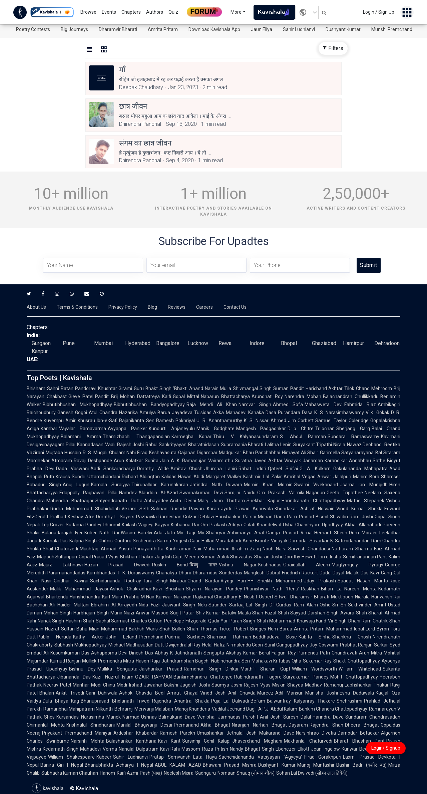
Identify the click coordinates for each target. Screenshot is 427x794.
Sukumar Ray (317, 661)
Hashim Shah (80, 620)
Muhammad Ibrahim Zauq (232, 548)
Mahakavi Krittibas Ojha (276, 661)
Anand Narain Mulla (210, 388)
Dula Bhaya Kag (61, 701)
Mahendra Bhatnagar (70, 500)
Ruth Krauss (57, 476)
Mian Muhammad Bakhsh (116, 628)
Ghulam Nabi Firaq (128, 452)
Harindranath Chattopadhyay (313, 500)
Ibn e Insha (330, 556)
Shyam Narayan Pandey (214, 588)
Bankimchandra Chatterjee (203, 677)
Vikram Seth (135, 508)
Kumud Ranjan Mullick (73, 661)
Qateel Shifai (283, 468)
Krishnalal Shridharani (90, 725)
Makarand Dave (276, 733)
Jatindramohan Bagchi (185, 661)
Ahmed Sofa (288, 404)
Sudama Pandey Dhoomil (93, 524)
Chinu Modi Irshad (122, 685)
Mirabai (178, 580)
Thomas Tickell (216, 628)
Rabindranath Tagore (257, 677)
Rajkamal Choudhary (215, 596)
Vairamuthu (220, 460)
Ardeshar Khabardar (135, 733)
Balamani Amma (81, 436)
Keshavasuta (162, 452)
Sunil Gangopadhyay (286, 644)
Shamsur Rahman (229, 636)
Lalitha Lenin (278, 444)
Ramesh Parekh (177, 733)
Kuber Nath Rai (101, 532)
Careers (204, 307)
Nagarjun (315, 492)
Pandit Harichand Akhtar (316, 388)
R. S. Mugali (95, 452)
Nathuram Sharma (352, 548)
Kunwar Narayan (173, 596)
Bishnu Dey (82, 669)
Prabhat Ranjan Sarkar (364, 644)
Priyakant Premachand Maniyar (77, 733)
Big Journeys (74, 29)
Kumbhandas (101, 572)
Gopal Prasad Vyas (98, 556)
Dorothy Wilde (152, 468)
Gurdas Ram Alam (297, 604)
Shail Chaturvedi (60, 548)
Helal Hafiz (213, 644)
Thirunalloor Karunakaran (159, 484)
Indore (257, 343)
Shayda (295, 685)
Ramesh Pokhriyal (175, 420)
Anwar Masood (152, 612)
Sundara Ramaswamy (353, 436)
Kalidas (168, 476)
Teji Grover (52, 524)
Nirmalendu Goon (245, 644)
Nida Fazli (149, 604)
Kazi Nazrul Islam (112, 677)
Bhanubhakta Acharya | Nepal (119, 765)
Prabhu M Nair (139, 596)
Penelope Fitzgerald (185, 620)
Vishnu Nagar (238, 564)
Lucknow (197, 343)
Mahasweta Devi (324, 404)
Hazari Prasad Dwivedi (117, 564)
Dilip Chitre (301, 428)
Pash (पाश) (151, 773)
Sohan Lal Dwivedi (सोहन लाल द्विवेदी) (312, 773)
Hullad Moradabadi (221, 540)
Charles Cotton (146, 620)
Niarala (362, 596)
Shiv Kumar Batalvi (216, 612)
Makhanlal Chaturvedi (308, 741)
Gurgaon (41, 343)
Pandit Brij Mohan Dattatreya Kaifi (133, 396)
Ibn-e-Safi (107, 420)
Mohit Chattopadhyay (354, 677)
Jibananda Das (74, 677)
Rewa (225, 343)
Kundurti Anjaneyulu (172, 428)
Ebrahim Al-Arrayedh (114, 604)
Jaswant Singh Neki (184, 604)
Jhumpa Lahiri (220, 468)
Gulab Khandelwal (262, 524)
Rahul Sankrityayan (165, 444)
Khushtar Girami (115, 388)
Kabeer (103, 757)
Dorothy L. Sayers (115, 516)
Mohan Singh (58, 612)
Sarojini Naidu (240, 492)
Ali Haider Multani (69, 604)
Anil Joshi (271, 717)
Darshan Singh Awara (331, 612)
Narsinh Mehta (87, 741)
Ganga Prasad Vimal (289, 532)
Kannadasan (90, 444)
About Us (36, 307)
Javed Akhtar (268, 460)
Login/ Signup (385, 748)
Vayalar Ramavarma (82, 428)
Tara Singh (155, 580)
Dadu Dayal (332, 572)
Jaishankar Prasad (160, 669)
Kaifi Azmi (127, 773)
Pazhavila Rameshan (158, 516)
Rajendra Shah (326, 725)
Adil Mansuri (289, 693)
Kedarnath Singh (60, 749)
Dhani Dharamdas (198, 572)
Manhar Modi (87, 685)
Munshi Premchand (391, 29)
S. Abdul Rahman (303, 436)
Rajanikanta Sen (136, 420)
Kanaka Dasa (262, 412)
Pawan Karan (204, 508)
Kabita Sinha (315, 636)
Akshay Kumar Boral (248, 652)
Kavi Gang (381, 572)
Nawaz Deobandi (365, 444)
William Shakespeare (71, 757)
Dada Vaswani (72, 468)
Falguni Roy (284, 652)
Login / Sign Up (378, 12)
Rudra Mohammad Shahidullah (85, 508)
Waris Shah (158, 628)
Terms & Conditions (77, 307)
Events (109, 12)
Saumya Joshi (226, 685)
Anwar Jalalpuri (334, 476)
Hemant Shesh (330, 532)
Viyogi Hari (233, 580)
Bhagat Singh (259, 749)
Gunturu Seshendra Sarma (142, 540)
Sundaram (356, 717)
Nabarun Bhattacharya (225, 396)
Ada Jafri (164, 532)
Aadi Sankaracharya (112, 468)
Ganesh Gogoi (72, 412)
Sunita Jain (157, 460)
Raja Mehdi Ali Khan (211, 404)
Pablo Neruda (54, 636)
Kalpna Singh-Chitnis (91, 540)
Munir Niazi (122, 612)
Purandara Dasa (295, 412)
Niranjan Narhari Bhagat (259, 725)
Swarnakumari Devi (201, 492)
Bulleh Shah (185, 628)
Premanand (186, 725)
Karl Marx (112, 596)
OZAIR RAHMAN (153, 677)
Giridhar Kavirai (71, 580)
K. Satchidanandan (350, 540)
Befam (258, 701)
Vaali (110, 444)
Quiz (173, 12)
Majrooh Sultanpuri (57, 556)
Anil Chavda (242, 693)
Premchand (151, 636)
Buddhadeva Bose (275, 636)
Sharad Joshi (268, 556)
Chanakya (166, 572)
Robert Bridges (250, 628)
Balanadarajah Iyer (62, 532)
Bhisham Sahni (43, 388)
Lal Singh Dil (260, 604)
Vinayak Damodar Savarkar (299, 540)
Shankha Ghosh (351, 636)
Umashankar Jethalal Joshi (227, 733)
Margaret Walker (224, 476)
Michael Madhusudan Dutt (136, 644)
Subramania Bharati (242, 444)
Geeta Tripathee (345, 492)
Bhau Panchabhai (261, 452)
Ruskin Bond (170, 564)
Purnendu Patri (314, 652)
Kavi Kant (169, 741)
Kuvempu (54, 420)
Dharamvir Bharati (118, 29)
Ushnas (149, 717)
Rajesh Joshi (130, 444)
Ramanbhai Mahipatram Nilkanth (78, 709)
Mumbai (103, 343)
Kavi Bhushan (168, 588)
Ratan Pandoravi (78, 388)
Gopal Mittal (186, 396)
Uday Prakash (320, 580)
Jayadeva (182, 412)
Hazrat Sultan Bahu (66, 628)
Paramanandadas (66, 572)
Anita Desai (183, 500)
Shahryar (216, 532)
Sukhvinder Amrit (367, 604)
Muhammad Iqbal (345, 628)
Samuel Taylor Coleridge (342, 420)
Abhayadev (156, 500)
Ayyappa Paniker (127, 428)
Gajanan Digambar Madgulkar (209, 452)
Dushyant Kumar (343, 29)
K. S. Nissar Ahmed (265, 420)
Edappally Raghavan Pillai (88, 492)
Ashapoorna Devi (109, 652)
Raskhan (310, 588)
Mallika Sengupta (117, 669)
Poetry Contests (33, 29)
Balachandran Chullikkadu (351, 396)
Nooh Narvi (274, 548)
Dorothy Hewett (300, 556)
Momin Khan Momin (268, 484)
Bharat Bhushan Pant (359, 741)
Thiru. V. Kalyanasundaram (246, 436)
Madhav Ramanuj (324, 685)
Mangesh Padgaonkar (261, 428)
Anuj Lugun (76, 484)
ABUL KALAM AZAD (178, 765)
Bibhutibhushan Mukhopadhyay (77, 404)
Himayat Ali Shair (300, 452)
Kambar (49, 428)
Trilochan (325, 428)
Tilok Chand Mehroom (368, 388)
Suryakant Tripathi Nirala (319, 444)
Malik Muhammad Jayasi (79, 588)
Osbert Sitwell (274, 596)
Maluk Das (357, 572)
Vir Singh (337, 620)
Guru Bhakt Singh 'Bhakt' (160, 388)
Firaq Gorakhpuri (322, 757)
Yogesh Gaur (186, 540)
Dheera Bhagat (362, 725)
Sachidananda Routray (115, 580)
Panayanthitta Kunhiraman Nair (167, 548)
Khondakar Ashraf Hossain (305, 508)
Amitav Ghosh (186, 468)
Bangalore (167, 343)
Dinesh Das (141, 652)
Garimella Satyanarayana (347, 452)
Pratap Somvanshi (170, 757)
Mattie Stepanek (365, 500)
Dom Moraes (363, 532)
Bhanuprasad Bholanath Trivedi (115, 701)
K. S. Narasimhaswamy (339, 412)
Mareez (265, 693)
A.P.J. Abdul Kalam (277, 709)
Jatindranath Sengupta (199, 652)
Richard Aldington (141, 476)
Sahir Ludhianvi (299, 29)
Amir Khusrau (80, 420)
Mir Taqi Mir (190, 532)
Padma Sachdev (185, 636)
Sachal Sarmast (112, 620)
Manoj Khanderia (192, 709)
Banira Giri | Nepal (61, 765)
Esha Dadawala (357, 693)
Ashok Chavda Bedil (142, 693)
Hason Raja (147, 661)
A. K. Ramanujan (188, 460)
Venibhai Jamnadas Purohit (227, 717)
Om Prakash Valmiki (280, 492)
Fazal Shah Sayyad (285, 612)
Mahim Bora (366, 476)
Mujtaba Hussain (63, 452)
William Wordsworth (314, 669)
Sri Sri (339, 604)
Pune (69, 343)
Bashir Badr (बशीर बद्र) (361, 765)
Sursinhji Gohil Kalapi (206, 741)
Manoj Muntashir (316, 765)
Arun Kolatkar (128, 460)
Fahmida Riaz (360, 404)
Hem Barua (280, 628)
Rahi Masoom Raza (191, 749)
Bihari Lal (332, 588)
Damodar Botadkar (358, 733)
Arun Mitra (370, 652)
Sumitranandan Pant (365, 556)
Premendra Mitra (116, 661)
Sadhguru (205, 773)
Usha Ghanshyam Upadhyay (313, 524)
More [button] (236, 12)
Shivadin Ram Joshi (351, 516)
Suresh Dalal (297, 717)
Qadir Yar (218, 620)
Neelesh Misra (178, 773)
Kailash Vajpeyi (137, 524)
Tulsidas (202, 412)
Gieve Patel (80, 396)
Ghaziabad (324, 343)
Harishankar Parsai (236, 516)
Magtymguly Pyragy (357, 564)
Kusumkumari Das (69, 652)
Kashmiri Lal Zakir (262, 476)
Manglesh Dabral (262, 572)
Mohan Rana (271, 516)
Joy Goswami (324, 644)
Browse (88, 12)
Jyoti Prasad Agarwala (247, 508)
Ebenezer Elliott (292, 749)
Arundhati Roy (267, 396)
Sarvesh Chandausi (309, 548)
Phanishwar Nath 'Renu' (271, 588)
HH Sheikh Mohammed (275, 580)
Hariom (107, 773)
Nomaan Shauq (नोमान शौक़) (246, 773)
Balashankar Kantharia (131, 741)
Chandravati (344, 652)
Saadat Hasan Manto (363, 580)
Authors (154, 12)
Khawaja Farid (311, 620)
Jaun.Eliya (261, 29)
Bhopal (289, 343)
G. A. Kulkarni (316, 468)
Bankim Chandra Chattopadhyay (333, 709)
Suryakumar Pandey (306, 677)
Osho (325, 604)
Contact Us (235, 307)
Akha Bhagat (215, 725)
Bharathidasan (203, 444)
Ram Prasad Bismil (307, 516)
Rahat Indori (252, 468)
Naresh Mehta (360, 588)
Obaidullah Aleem (306, 564)
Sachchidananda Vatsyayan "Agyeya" (261, 757)
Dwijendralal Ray (182, 644)
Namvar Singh (255, 404)
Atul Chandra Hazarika (113, 412)
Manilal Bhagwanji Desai (144, 725)
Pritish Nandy (229, 749)
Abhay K (164, 652)
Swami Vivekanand (316, 484)
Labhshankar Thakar (367, 685)
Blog (152, 307)
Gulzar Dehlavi (198, 516)
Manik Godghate (215, 428)
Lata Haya (205, 757)
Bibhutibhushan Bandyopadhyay (149, 404)
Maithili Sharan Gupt (265, 669)
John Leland (121, 636)
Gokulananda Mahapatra (360, 468)
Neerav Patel (57, 685)
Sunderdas (230, 572)
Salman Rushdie (169, 508)
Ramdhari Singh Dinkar (211, 669)
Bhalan (46, 693)
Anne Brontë (256, 540)
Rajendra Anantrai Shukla (180, 701)
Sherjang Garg (353, 428)
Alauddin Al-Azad (158, 492)
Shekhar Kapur (263, 500)
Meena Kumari (199, 556)
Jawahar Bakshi (161, 685)
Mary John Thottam (221, 500)
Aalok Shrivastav (235, 556)
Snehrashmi (349, 701)
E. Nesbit (248, 596)
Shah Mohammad (276, 620)
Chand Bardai (203, 580)
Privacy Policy (122, 307)
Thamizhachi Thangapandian (136, 436)
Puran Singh (242, 620)
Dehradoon (387, 343)
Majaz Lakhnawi (61, 564)
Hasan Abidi (191, 476)
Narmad (130, 717)
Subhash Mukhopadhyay (80, 644)
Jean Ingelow (325, 749)
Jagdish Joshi (194, 685)
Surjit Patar (182, 612)
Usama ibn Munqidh (364, 484)
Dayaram (298, 725)
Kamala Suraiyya (110, 484)
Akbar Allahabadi (363, 524)
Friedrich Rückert (300, 572)
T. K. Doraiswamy (135, 572)
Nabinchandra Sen (230, 661)
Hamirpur (353, 343)
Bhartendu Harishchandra (73, 596)
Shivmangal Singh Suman (261, 388)
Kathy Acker (88, 636)
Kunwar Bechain (359, 749)
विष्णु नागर (203, 564)
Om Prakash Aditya (221, 524)
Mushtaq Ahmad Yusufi (106, 548)
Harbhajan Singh (90, 612)
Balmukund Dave (176, 717)
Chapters (131, 12)
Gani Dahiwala (102, 693)
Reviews (176, 307)
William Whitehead (360, 669)
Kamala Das (55, 540)
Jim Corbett (301, 420)
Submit (368, 265)
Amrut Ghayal (182, 693)
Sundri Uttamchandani (96, 476)
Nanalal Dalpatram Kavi (144, 749)
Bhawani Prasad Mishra (230, 765)
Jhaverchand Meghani (257, 741)
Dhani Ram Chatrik (368, 620)
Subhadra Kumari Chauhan (69, 773)
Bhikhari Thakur (136, 556)
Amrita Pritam (163, 29)
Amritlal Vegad (300, 476)
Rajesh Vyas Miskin (265, 685)
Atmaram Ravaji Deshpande (81, 460)
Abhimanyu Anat (246, 532)
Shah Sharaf (369, 612)
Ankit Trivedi (70, 693)
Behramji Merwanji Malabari (143, 709)
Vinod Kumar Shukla (359, 508)
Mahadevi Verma (98, 749)
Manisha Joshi (321, 693)
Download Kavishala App (214, 29)
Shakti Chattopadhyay (356, 661)
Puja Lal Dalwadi (230, 701)
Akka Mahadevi (229, 412)
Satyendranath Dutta (118, 500)
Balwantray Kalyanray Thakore (301, 701)
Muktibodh (342, 596)
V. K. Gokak (377, 412)
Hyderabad (137, 343)
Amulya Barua (154, 412)
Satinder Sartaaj (226, 604)
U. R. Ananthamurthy (219, 420)
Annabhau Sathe (367, 460)
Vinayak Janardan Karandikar (315, 460)
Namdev (128, 492)
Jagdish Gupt (169, 556)
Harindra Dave (328, 717)
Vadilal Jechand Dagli (234, 709)
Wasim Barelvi (136, 532)
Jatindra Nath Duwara (216, 484)
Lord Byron (377, 628)
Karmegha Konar (191, 436)
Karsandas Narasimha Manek (88, 717)
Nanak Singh (51, 620)
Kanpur (40, 351)
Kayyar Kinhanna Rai (177, 524)
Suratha (243, 460)
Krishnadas (270, 564)
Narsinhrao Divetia (316, 733)
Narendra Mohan (303, 396)
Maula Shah (250, 612)
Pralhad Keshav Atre (72, 516)
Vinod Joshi (213, 693)
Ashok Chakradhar (130, 588)
